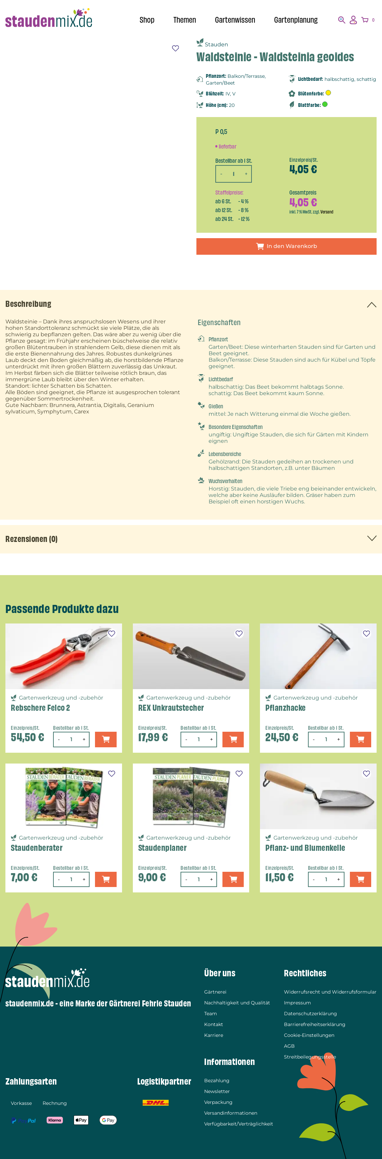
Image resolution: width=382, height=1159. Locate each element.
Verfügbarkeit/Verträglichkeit (238, 1124)
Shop (147, 20)
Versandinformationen (230, 1113)
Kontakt (213, 1024)
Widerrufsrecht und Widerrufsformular (330, 992)
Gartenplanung (296, 20)
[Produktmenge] (233, 174)
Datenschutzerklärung (310, 1013)
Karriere (213, 1035)
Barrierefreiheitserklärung (314, 1024)
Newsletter (217, 1091)
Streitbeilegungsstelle (310, 1057)
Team (210, 1013)
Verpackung (218, 1102)
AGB (289, 1046)
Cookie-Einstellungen (309, 1035)
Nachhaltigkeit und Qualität (237, 1002)
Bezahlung (217, 1080)
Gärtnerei (215, 992)
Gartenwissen (235, 20)
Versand (326, 212)
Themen (184, 20)
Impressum (297, 1002)
